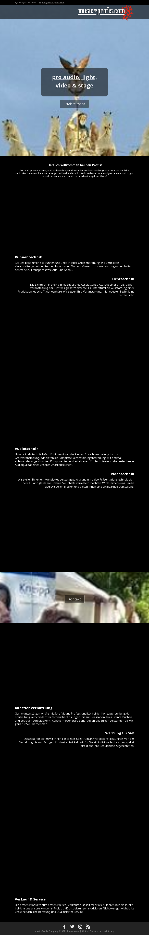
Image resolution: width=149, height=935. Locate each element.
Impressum (73, 931)
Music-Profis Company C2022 (50, 931)
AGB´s (85, 931)
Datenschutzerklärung (102, 931)
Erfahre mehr (74, 109)
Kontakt (74, 601)
